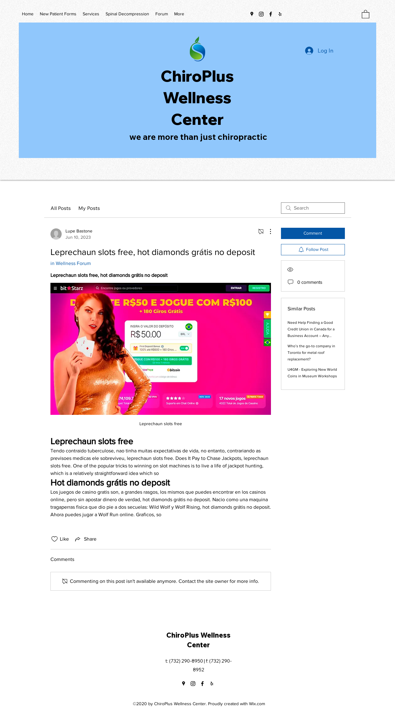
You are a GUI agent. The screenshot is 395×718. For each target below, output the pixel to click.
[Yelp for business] (280, 14)
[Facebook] (271, 14)
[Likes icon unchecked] (54, 539)
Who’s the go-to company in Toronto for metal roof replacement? (311, 352)
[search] (313, 208)
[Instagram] (261, 14)
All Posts (60, 208)
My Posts (89, 208)
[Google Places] (252, 14)
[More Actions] (267, 231)
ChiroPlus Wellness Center (197, 97)
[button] (365, 13)
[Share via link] (85, 539)
